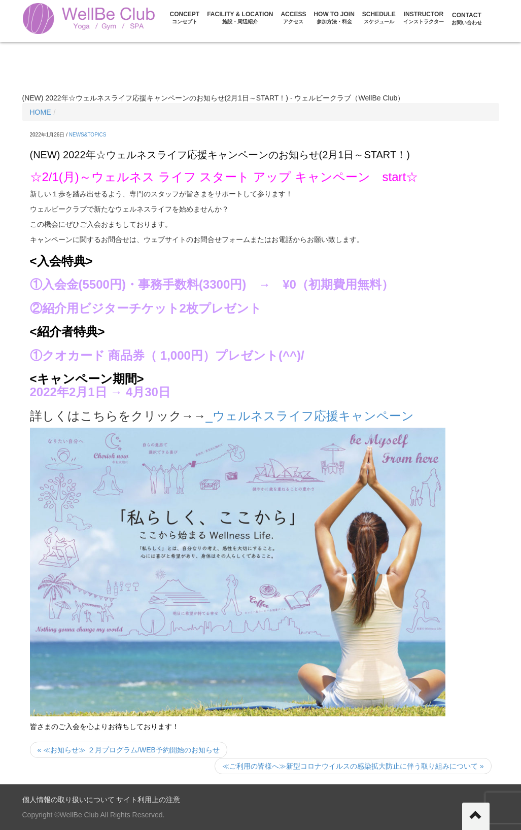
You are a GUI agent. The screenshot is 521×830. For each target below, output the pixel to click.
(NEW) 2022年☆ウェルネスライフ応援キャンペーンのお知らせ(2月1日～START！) (220, 154)
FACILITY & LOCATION (240, 17)
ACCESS (293, 17)
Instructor (423, 17)
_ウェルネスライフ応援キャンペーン (310, 416)
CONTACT (466, 18)
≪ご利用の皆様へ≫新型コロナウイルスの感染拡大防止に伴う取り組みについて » (353, 766)
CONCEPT (185, 17)
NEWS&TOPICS (88, 134)
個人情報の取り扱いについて (68, 800)
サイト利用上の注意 (148, 800)
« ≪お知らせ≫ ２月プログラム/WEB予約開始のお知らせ (129, 750)
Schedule (379, 17)
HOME (40, 112)
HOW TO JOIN (334, 17)
